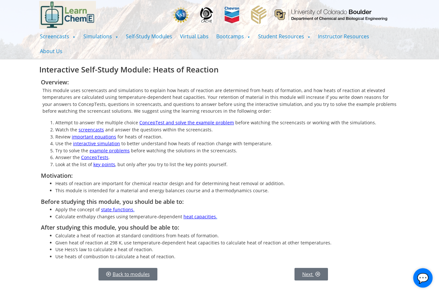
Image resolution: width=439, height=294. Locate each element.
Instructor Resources (343, 36)
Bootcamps (233, 36)
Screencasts (58, 36)
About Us (51, 51)
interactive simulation (96, 143)
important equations (94, 137)
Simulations (100, 36)
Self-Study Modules (149, 36)
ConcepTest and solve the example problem (186, 122)
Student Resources (284, 36)
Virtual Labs (194, 36)
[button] (57, 36)
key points (104, 164)
